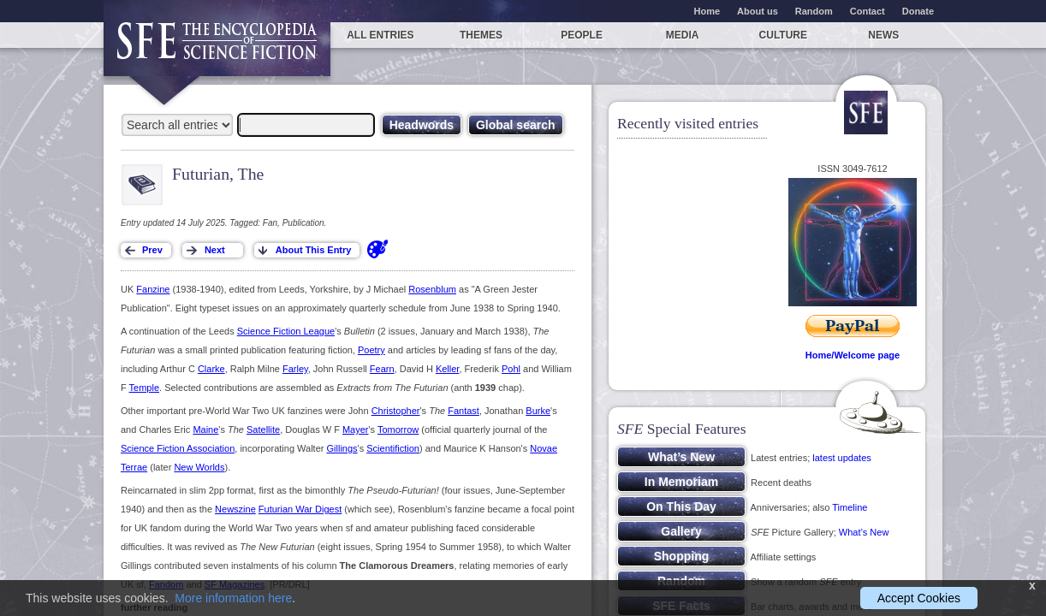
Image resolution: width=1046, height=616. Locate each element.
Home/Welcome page (852, 355)
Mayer (355, 429)
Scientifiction (392, 448)
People (582, 35)
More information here (233, 598)
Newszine (235, 509)
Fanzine (152, 289)
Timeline (849, 507)
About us (757, 11)
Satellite (263, 429)
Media (682, 35)
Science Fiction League (286, 331)
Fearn (382, 369)
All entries (380, 35)
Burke (538, 411)
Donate (918, 11)
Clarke (211, 369)
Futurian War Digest (300, 509)
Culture (783, 35)
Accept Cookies (918, 598)
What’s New (864, 532)
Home (707, 11)
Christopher (395, 411)
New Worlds (199, 467)
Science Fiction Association (178, 448)
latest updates (841, 458)
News (883, 35)
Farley (295, 369)
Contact (867, 11)
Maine (205, 429)
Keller (448, 369)
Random (814, 11)
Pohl (511, 369)
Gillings (342, 448)
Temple (144, 387)
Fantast (463, 411)
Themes (481, 35)
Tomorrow (398, 429)
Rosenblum (432, 289)
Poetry (371, 350)
